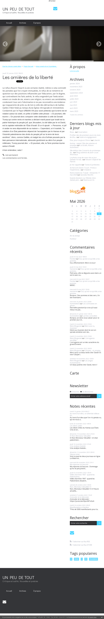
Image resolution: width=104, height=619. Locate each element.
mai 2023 (73, 105)
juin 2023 (73, 102)
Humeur (73, 239)
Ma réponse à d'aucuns (79, 464)
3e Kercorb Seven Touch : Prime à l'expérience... (83, 169)
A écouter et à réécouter (79, 497)
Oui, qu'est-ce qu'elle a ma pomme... (85, 260)
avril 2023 (73, 108)
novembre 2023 (76, 87)
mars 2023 (74, 111)
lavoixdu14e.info (86, 175)
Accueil (9, 22)
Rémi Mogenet (75, 326)
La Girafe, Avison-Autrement (82, 146)
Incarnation (82, 132)
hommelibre (74, 303)
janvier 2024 (74, 84)
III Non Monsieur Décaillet (80, 436)
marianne (73, 269)
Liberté (97, 140)
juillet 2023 (74, 99)
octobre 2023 (75, 90)
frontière (93, 559)
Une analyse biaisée (78, 446)
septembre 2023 (76, 93)
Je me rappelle (75, 165)
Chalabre (87, 170)
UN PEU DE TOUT (18, 9)
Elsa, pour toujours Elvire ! (80, 140)
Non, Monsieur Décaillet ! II (80, 487)
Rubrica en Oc (89, 180)
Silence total (74, 454)
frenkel (73, 259)
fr (86, 559)
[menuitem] (9, 23)
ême (76, 559)
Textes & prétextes (92, 165)
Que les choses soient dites (11, 66)
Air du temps (75, 236)
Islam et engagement (88, 137)
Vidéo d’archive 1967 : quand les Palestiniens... (82, 475)
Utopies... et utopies (93, 350)
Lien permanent (10, 155)
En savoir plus (92, 617)
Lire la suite (74, 71)
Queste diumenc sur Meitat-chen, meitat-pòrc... (83, 179)
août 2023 (74, 96)
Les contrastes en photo (83, 304)
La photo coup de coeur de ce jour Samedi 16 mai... (83, 158)
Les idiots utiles (76, 426)
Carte (74, 373)
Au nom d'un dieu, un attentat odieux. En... (84, 414)
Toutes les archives (76, 115)
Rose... (72, 132)
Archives (22, 22)
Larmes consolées (90, 316)
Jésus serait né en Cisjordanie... (46, 66)
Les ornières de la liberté (28, 77)
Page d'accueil (28, 66)
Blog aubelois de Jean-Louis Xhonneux (84, 153)
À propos (37, 22)
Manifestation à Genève (79, 507)
